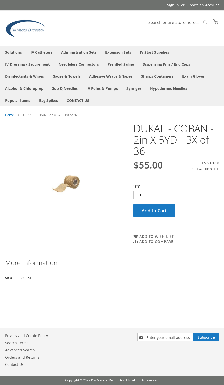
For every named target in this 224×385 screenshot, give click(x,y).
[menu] (112, 76)
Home (9, 115)
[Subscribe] (206, 337)
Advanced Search (20, 350)
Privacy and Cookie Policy (26, 335)
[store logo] (27, 28)
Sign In (173, 5)
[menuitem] (13, 52)
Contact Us (14, 364)
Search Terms (16, 342)
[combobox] (178, 22)
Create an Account (203, 5)
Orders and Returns (22, 357)
